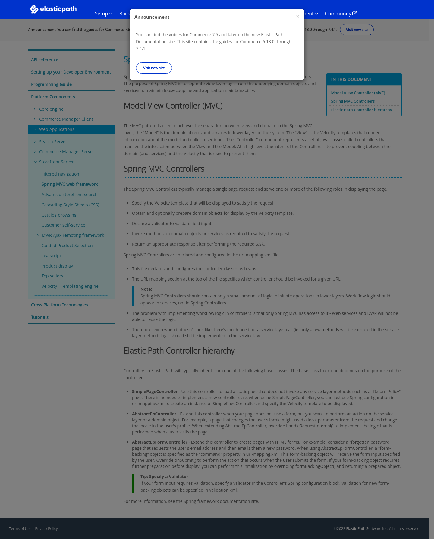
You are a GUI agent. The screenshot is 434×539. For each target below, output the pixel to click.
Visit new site (154, 67)
